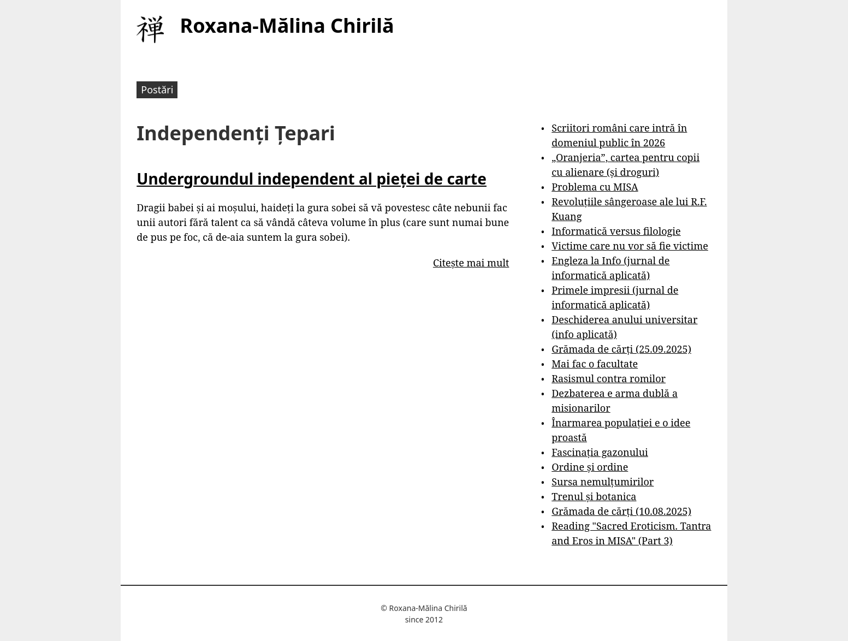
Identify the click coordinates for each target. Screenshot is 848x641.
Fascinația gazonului (600, 452)
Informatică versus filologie (616, 231)
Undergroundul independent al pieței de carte (312, 178)
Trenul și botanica (594, 496)
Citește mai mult (471, 262)
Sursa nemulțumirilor (603, 481)
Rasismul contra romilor (609, 378)
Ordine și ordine (590, 466)
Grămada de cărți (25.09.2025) (621, 348)
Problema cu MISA (595, 186)
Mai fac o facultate (595, 363)
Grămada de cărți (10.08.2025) (621, 511)
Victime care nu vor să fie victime (630, 245)
